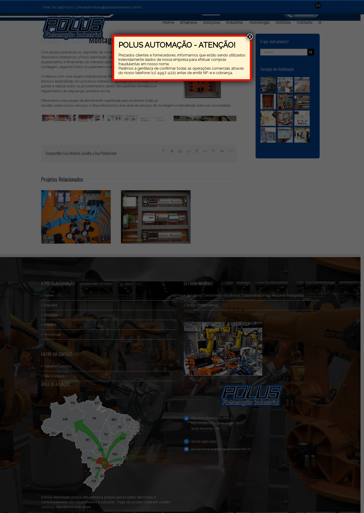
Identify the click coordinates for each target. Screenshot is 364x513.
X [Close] (250, 37)
